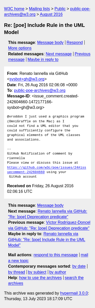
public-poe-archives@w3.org (39, 90)
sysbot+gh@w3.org (26, 79)
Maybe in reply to (43, 59)
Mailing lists (39, 9)
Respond (75, 42)
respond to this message (55, 255)
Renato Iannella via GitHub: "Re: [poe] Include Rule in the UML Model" (46, 239)
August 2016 (51, 14)
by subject (37, 272)
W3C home (14, 9)
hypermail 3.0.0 (74, 293)
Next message (59, 54)
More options (20, 48)
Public (60, 9)
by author (57, 272)
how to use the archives (40, 278)
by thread (16, 272)
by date (78, 266)
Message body (50, 42)
